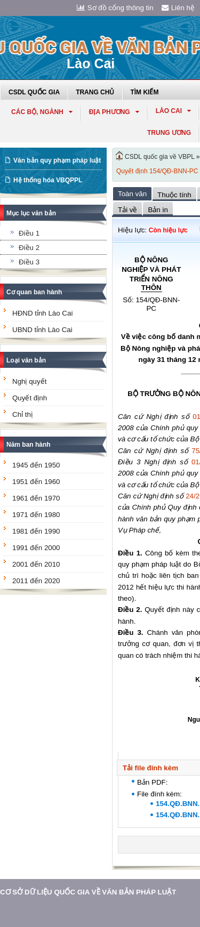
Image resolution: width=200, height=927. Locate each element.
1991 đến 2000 (36, 548)
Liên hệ (178, 8)
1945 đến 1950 (36, 465)
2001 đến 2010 (36, 564)
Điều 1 (29, 233)
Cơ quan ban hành (34, 292)
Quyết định (29, 398)
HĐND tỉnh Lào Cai (42, 313)
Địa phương (114, 112)
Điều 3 (29, 262)
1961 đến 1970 (36, 498)
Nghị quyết (29, 381)
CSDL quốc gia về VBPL (160, 156)
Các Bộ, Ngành (42, 112)
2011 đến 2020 (36, 581)
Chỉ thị (22, 414)
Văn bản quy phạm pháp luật (57, 160)
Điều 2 (29, 248)
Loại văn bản (26, 360)
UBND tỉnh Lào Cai (42, 330)
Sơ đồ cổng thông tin (115, 8)
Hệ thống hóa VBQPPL (47, 180)
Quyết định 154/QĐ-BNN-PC (157, 171)
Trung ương (169, 132)
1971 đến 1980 (36, 515)
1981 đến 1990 (36, 531)
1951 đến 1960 (36, 482)
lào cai (173, 111)
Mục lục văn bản (31, 213)
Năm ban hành (28, 444)
